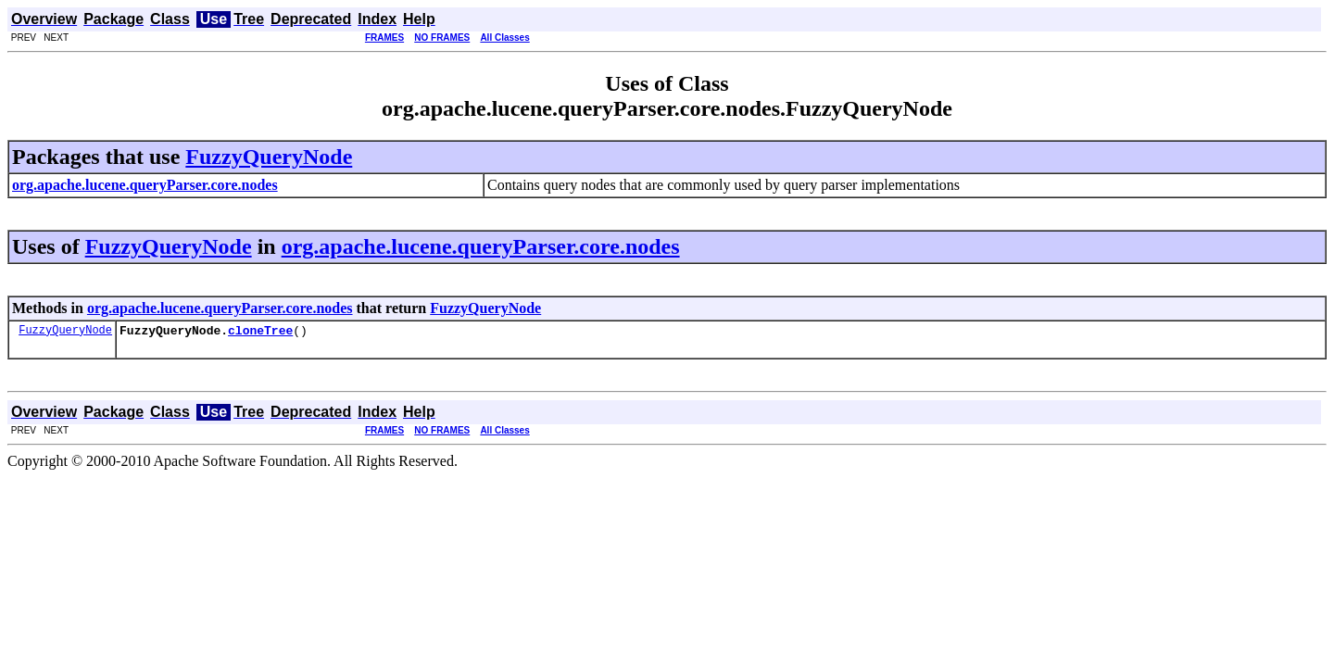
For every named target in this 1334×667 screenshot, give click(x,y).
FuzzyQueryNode (268, 157)
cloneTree (260, 332)
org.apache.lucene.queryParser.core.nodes (481, 246)
